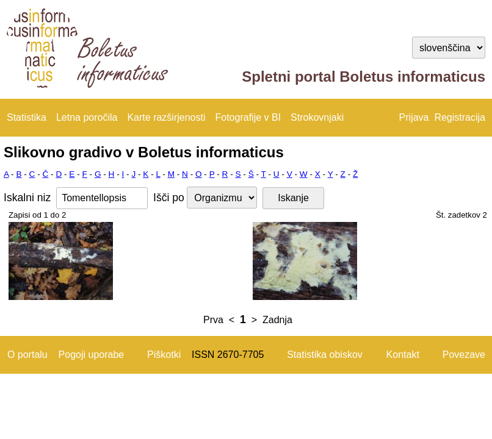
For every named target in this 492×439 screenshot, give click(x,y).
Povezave (464, 354)
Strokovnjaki (317, 117)
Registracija (459, 117)
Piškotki (164, 354)
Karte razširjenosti (166, 117)
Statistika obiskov (325, 354)
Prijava (414, 117)
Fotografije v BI (248, 117)
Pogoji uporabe (92, 354)
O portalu (27, 354)
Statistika (26, 117)
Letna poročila (87, 117)
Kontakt (402, 354)
